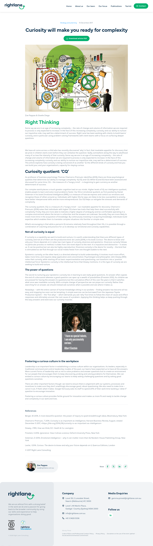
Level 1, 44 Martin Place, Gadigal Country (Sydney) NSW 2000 (82, 507)
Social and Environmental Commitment (75, 535)
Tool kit (128, 6)
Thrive (69, 530)
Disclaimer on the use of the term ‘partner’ (121, 534)
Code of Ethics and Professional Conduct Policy (78, 534)
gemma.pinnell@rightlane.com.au (126, 498)
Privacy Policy (100, 534)
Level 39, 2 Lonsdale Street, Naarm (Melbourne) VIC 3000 (78, 499)
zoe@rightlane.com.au (45, 468)
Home (69, 6)
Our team (91, 6)
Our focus (103, 6)
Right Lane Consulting (21, 535)
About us (79, 6)
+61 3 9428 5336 (73, 518)
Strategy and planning (68, 23)
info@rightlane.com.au (76, 513)
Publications (116, 6)
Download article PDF (76, 38)
